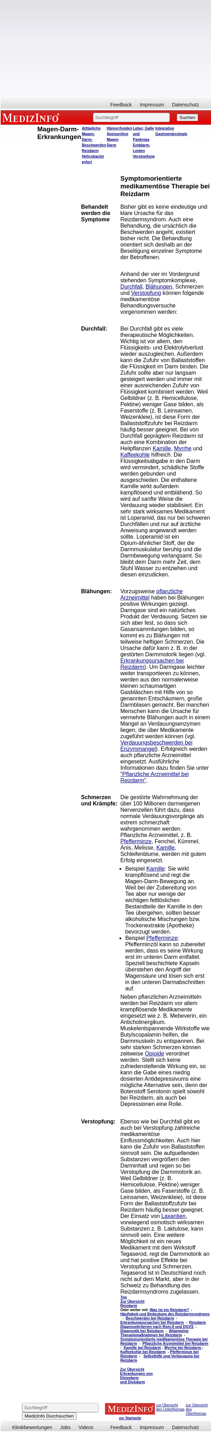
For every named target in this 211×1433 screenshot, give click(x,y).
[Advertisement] (106, 49)
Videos (86, 1427)
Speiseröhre (117, 134)
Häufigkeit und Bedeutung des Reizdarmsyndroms (165, 1314)
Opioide (154, 1054)
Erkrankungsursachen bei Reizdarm (152, 1322)
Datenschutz (185, 105)
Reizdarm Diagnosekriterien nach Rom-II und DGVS (163, 1324)
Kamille (162, 448)
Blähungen (158, 287)
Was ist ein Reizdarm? (169, 1310)
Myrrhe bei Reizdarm (183, 1347)
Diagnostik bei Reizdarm (141, 1331)
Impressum (152, 105)
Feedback (121, 105)
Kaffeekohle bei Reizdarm (143, 1352)
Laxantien (173, 1216)
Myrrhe (182, 448)
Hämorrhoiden (119, 128)
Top (123, 1297)
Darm (111, 145)
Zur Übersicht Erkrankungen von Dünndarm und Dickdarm (136, 1375)
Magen (112, 139)
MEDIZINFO (32, 117)
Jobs (65, 1427)
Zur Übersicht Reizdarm (132, 1303)
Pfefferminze (136, 841)
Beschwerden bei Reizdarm (150, 1318)
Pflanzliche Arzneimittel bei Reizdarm (176, 1343)
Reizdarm (90, 150)
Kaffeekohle (135, 455)
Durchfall (131, 287)
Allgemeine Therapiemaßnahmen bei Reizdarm (154, 1333)
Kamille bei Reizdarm (142, 1347)
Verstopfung (143, 156)
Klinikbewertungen (32, 1427)
